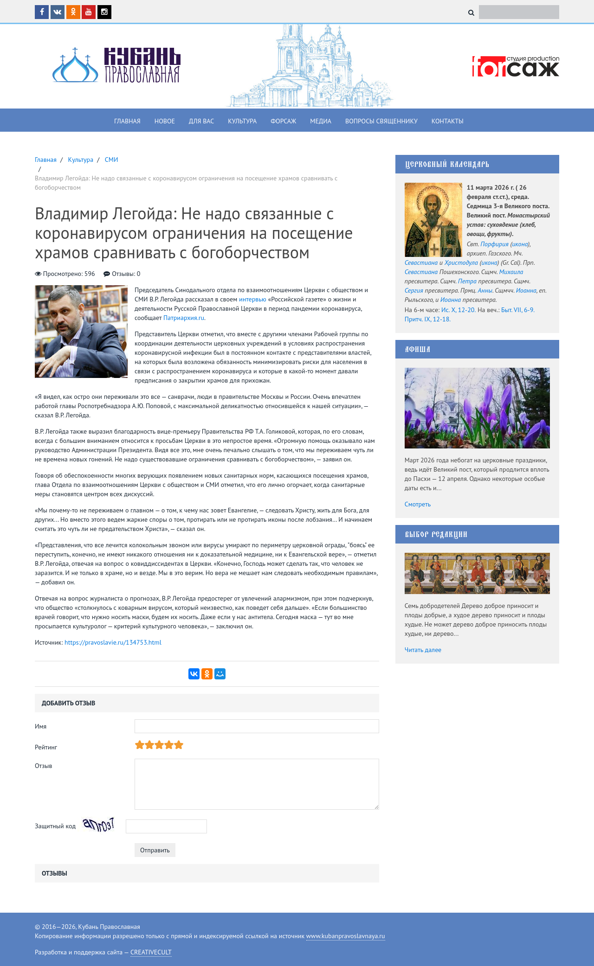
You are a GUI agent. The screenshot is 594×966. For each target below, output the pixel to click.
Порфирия (494, 244)
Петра (467, 281)
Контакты (448, 121)
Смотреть (418, 504)
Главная (127, 121)
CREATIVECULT (151, 952)
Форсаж (283, 121)
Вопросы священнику (381, 121)
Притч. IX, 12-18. (428, 319)
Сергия (414, 290)
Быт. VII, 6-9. (518, 310)
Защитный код (55, 826)
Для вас (201, 121)
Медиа (320, 121)
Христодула (461, 262)
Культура (242, 121)
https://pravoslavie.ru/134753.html (113, 642)
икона (520, 244)
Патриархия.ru (183, 317)
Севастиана (421, 262)
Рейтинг (46, 747)
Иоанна (526, 290)
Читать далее (423, 650)
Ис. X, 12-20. (458, 310)
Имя (40, 726)
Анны (485, 290)
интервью (252, 299)
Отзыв (43, 765)
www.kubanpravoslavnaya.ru (345, 936)
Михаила (511, 272)
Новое (165, 121)
